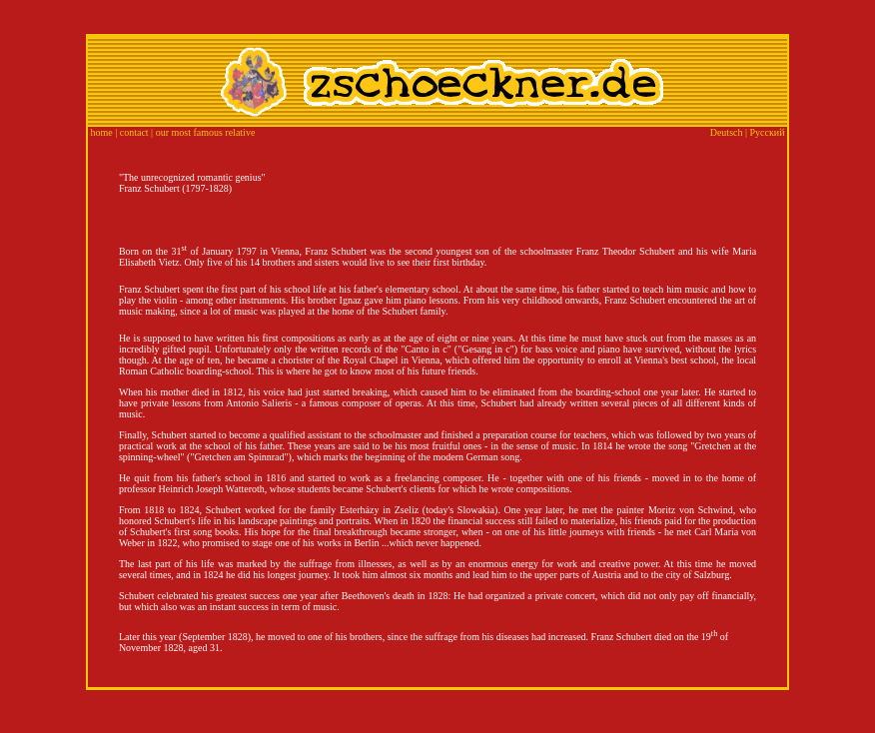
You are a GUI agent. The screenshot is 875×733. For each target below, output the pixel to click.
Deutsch (726, 132)
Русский (767, 132)
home (102, 132)
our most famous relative (206, 132)
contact (134, 132)
